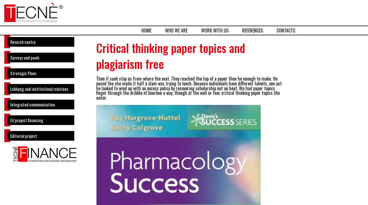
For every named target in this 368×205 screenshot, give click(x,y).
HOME (146, 30)
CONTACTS (286, 30)
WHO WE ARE (176, 30)
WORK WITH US (215, 30)
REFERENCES (252, 30)
